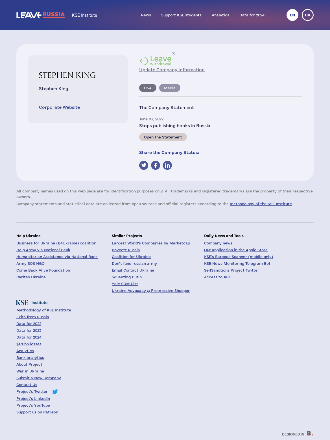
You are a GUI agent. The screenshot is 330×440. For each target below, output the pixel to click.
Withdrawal (161, 60)
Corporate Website (59, 107)
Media (170, 88)
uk (308, 15)
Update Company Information (172, 69)
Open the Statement (163, 137)
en (292, 15)
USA (148, 88)
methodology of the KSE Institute (261, 204)
